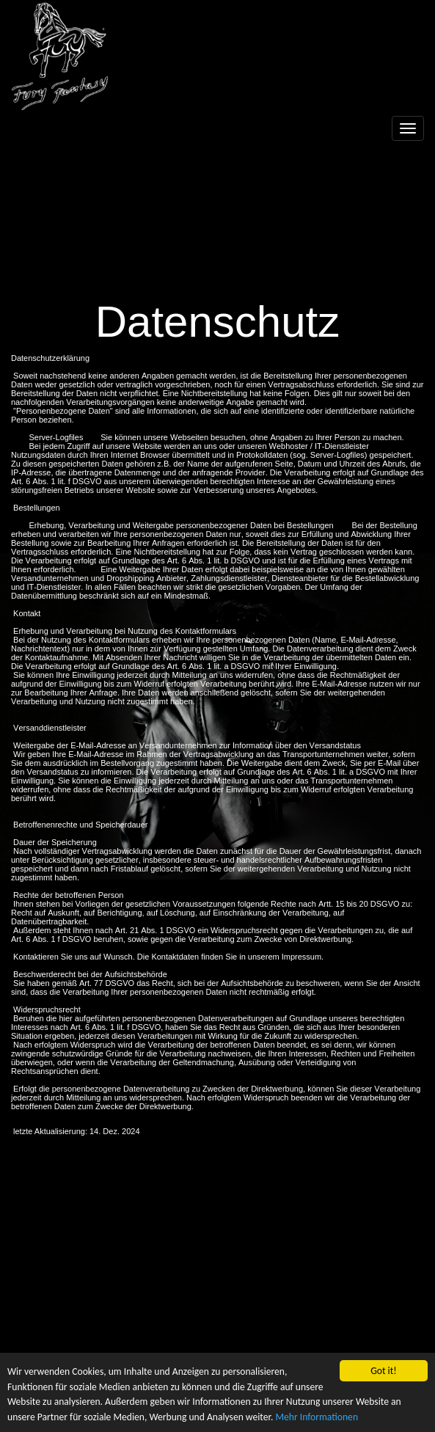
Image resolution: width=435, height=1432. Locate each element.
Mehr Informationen (316, 1422)
